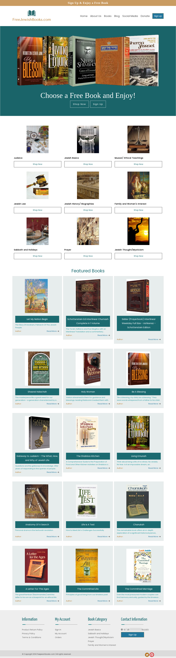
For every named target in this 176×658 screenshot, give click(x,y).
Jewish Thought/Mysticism (101, 637)
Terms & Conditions (31, 637)
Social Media (130, 16)
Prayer (91, 641)
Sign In (58, 629)
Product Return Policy (32, 629)
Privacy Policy (28, 633)
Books (108, 16)
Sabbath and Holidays (98, 633)
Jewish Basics (94, 629)
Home (83, 16)
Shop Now (79, 104)
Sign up (158, 16)
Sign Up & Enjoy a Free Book (88, 2)
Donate (145, 16)
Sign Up (98, 104)
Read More (52, 331)
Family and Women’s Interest (102, 645)
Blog (117, 16)
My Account (61, 633)
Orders (58, 637)
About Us (95, 16)
